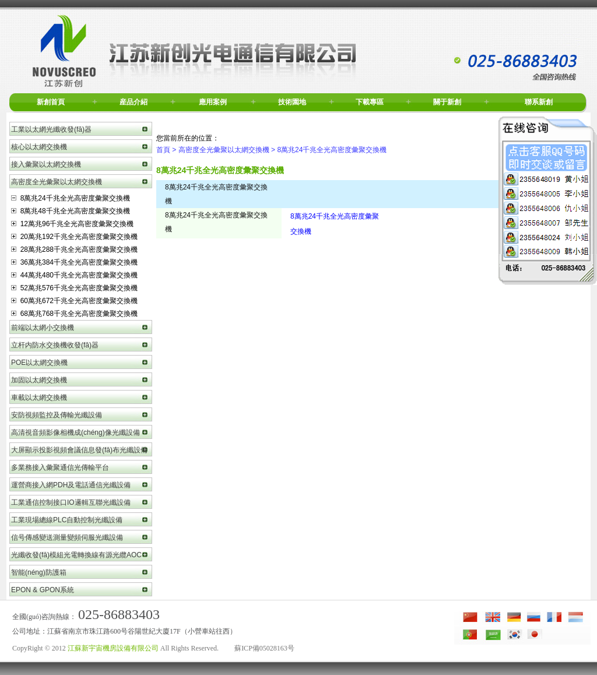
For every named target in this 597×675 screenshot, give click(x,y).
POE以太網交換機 (39, 362)
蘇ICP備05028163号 (264, 648)
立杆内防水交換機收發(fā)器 (55, 345)
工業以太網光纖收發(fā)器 (51, 129)
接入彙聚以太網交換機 (46, 164)
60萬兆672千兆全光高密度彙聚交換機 (74, 301)
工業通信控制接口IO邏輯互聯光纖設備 (71, 502)
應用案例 (213, 102)
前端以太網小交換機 (42, 328)
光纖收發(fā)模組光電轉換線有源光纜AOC (76, 555)
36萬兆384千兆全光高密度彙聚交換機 (74, 262)
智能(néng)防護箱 (38, 572)
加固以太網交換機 (39, 380)
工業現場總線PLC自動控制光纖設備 (66, 520)
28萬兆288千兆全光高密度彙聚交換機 (74, 249)
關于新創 (447, 102)
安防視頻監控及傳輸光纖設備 (56, 415)
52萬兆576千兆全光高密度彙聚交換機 (74, 288)
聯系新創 (539, 102)
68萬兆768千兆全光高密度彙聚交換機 (74, 314)
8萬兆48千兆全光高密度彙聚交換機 (70, 211)
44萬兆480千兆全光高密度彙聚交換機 (74, 275)
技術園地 (292, 102)
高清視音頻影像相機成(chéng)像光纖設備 (75, 432)
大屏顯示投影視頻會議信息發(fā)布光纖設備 (79, 450)
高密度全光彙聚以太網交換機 (56, 182)
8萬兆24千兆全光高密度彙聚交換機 (70, 198)
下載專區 (370, 102)
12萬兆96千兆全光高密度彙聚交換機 (72, 224)
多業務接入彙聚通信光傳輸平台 (60, 467)
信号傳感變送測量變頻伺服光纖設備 (67, 537)
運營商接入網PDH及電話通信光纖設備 (71, 485)
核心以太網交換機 (39, 147)
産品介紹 (134, 102)
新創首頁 (51, 102)
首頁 (163, 150)
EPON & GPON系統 (42, 590)
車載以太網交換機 (39, 397)
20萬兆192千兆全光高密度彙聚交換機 (74, 237)
